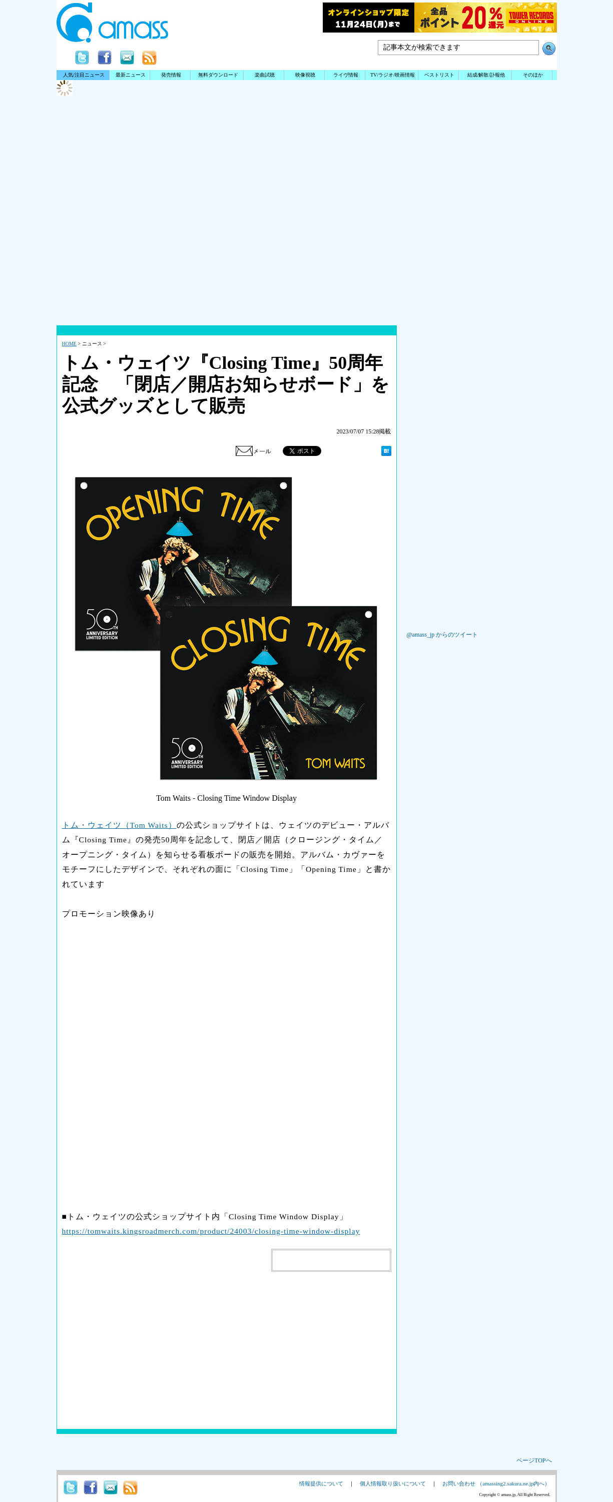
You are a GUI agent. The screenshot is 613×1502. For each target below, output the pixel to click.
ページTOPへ (533, 1460)
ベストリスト (439, 75)
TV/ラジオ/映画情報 (392, 75)
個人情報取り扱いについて (393, 1483)
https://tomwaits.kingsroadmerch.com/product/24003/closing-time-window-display (211, 1231)
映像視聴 (305, 75)
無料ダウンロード (218, 75)
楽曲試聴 (265, 75)
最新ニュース (131, 75)
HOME (69, 343)
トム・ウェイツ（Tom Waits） (119, 825)
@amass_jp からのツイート (442, 634)
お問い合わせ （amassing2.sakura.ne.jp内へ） (496, 1483)
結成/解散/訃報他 (486, 75)
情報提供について (321, 1483)
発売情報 (171, 75)
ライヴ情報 (345, 75)
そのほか (533, 75)
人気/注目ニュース (84, 75)
